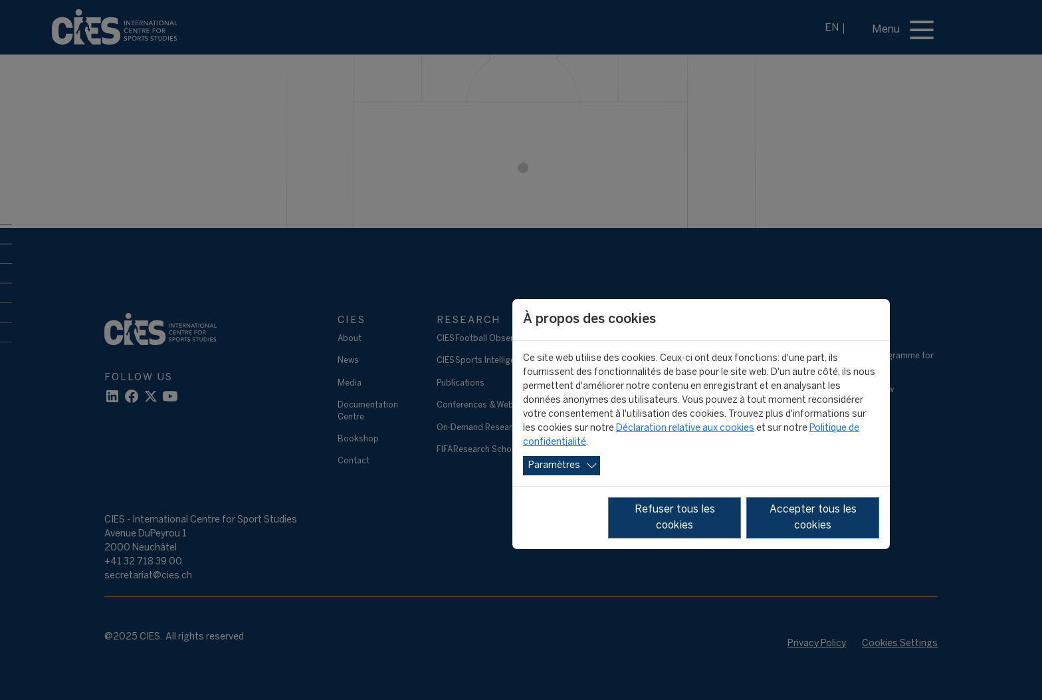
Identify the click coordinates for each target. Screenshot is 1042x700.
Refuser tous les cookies (675, 517)
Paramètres (554, 465)
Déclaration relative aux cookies (685, 428)
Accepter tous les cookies (813, 517)
